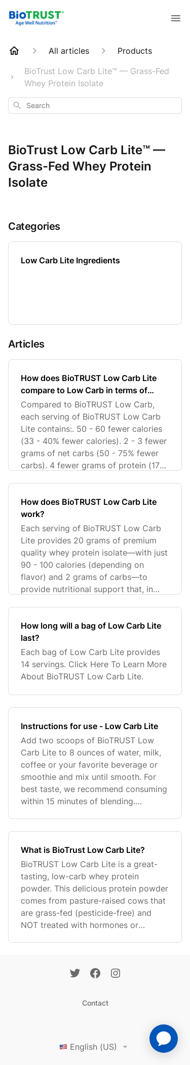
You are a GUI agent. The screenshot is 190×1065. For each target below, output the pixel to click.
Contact (95, 1003)
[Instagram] (115, 974)
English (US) (95, 1047)
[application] (163, 1038)
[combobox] (95, 105)
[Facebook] (95, 974)
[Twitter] (75, 974)
